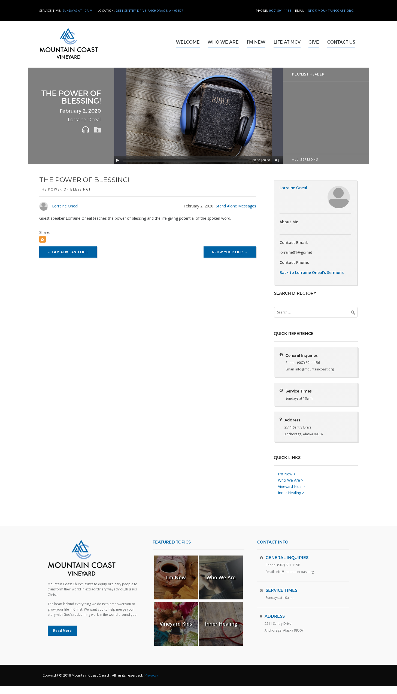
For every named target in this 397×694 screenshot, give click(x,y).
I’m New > (287, 481)
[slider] (185, 160)
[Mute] (277, 160)
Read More (62, 638)
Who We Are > (290, 488)
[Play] (118, 160)
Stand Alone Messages (236, 206)
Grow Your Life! (230, 252)
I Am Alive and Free (68, 252)
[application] (199, 116)
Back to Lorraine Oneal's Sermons (312, 272)
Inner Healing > (291, 500)
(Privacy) (150, 683)
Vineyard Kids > (291, 494)
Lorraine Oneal (65, 206)
